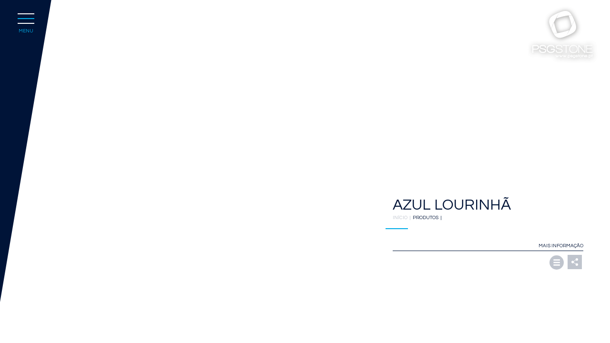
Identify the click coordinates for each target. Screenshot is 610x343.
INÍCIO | (403, 217)
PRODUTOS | (428, 217)
